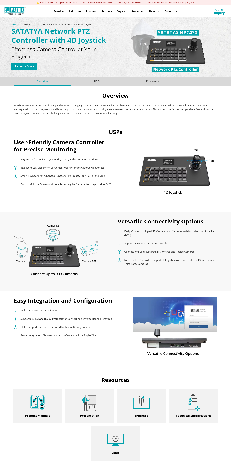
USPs (97, 81)
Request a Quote (24, 66)
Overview (42, 81)
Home (16, 24)
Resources (152, 81)
